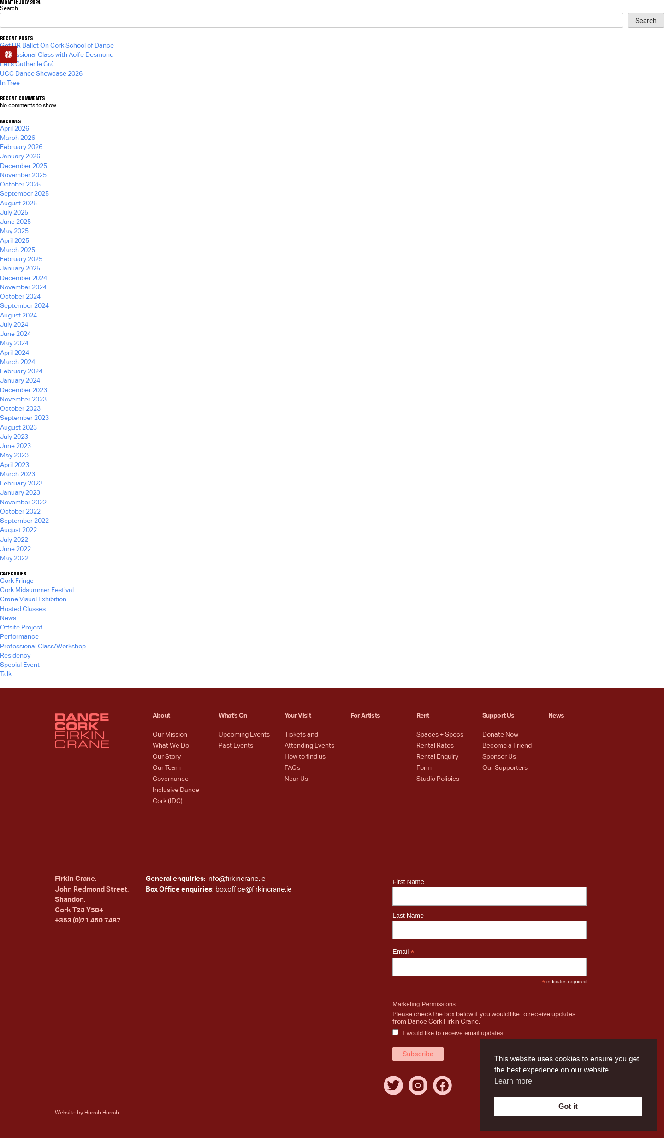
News (8, 618)
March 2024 (17, 362)
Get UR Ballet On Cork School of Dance (57, 45)
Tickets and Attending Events (309, 740)
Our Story (167, 757)
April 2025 (14, 241)
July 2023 (14, 437)
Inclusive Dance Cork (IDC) (176, 795)
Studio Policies (437, 779)
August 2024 (18, 315)
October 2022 (20, 512)
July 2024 (14, 325)
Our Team (167, 768)
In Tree (10, 83)
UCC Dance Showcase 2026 (41, 74)
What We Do (171, 746)
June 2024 (15, 334)
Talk (6, 674)
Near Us (296, 779)
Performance (19, 637)
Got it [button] (568, 1106)
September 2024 (24, 306)
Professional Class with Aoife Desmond (56, 55)
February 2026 (21, 147)
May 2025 (14, 231)
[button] (8, 54)
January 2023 (20, 493)
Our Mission (170, 734)
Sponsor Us (499, 757)
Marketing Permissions (424, 1003)
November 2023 (23, 399)
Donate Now (500, 734)
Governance (171, 779)
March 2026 (17, 138)
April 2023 (14, 465)
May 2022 (14, 558)
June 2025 (15, 222)
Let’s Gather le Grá (27, 64)
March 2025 (17, 250)
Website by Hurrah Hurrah (87, 1113)
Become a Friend (507, 746)
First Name (408, 882)
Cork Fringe (17, 581)
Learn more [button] (513, 1081)
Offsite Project (21, 627)
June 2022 (15, 549)
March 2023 (17, 474)
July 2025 (14, 213)
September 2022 (24, 521)
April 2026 (14, 129)
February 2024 (21, 371)
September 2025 (24, 194)
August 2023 (18, 428)
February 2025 (21, 259)
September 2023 (24, 418)
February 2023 (21, 483)
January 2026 (20, 156)
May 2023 (14, 455)
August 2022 (18, 530)
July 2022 (14, 540)
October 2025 (20, 184)
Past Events (236, 746)
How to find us (305, 757)
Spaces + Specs (439, 734)
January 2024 (20, 380)
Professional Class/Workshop (43, 646)
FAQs (292, 768)
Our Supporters (505, 768)
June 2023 (15, 446)
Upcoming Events (244, 734)
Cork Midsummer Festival (37, 590)
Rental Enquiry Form (437, 762)
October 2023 (20, 409)
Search (9, 9)
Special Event (20, 665)
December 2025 (23, 166)
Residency (15, 656)
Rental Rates (435, 746)
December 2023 (23, 390)
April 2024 (14, 353)
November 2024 (23, 287)
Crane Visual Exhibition (33, 599)
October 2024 (20, 296)
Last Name (408, 915)
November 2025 (23, 175)
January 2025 (20, 268)
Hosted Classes (23, 609)
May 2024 (14, 343)
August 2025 (18, 203)
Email (403, 951)
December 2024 (23, 278)
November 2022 (23, 502)
